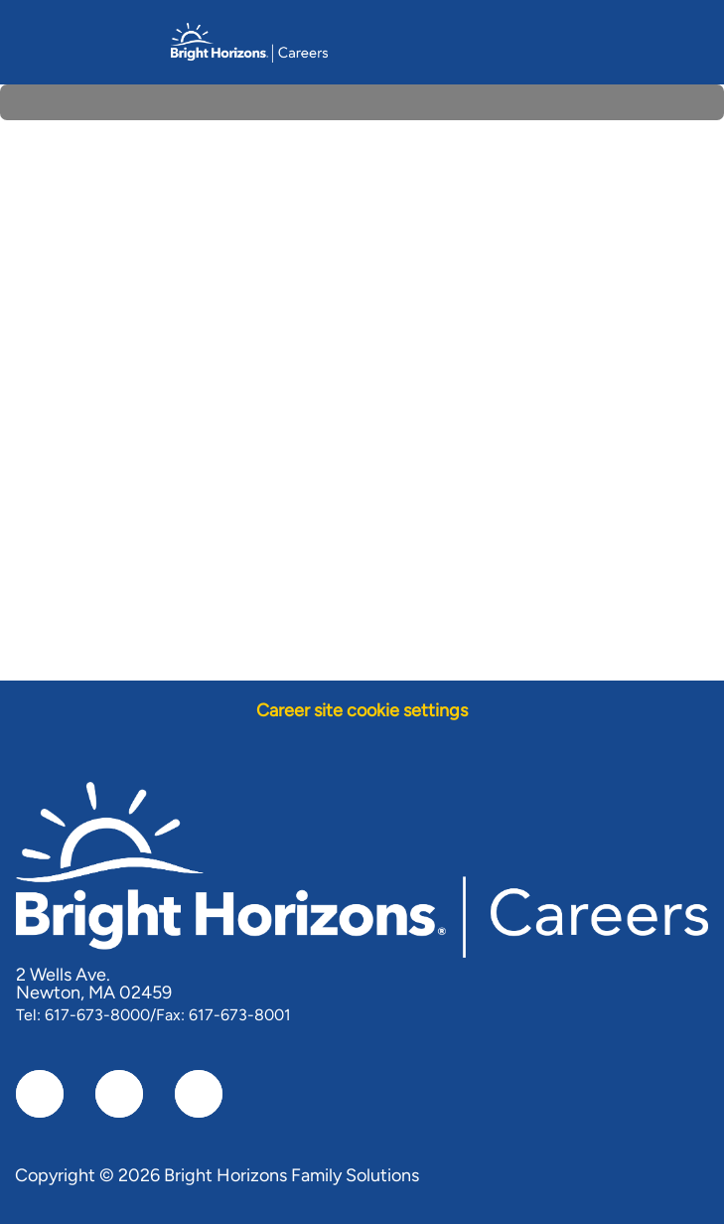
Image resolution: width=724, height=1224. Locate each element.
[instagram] (198, 1094)
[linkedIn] (119, 1094)
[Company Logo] (249, 41)
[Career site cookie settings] (362, 710)
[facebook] (40, 1094)
